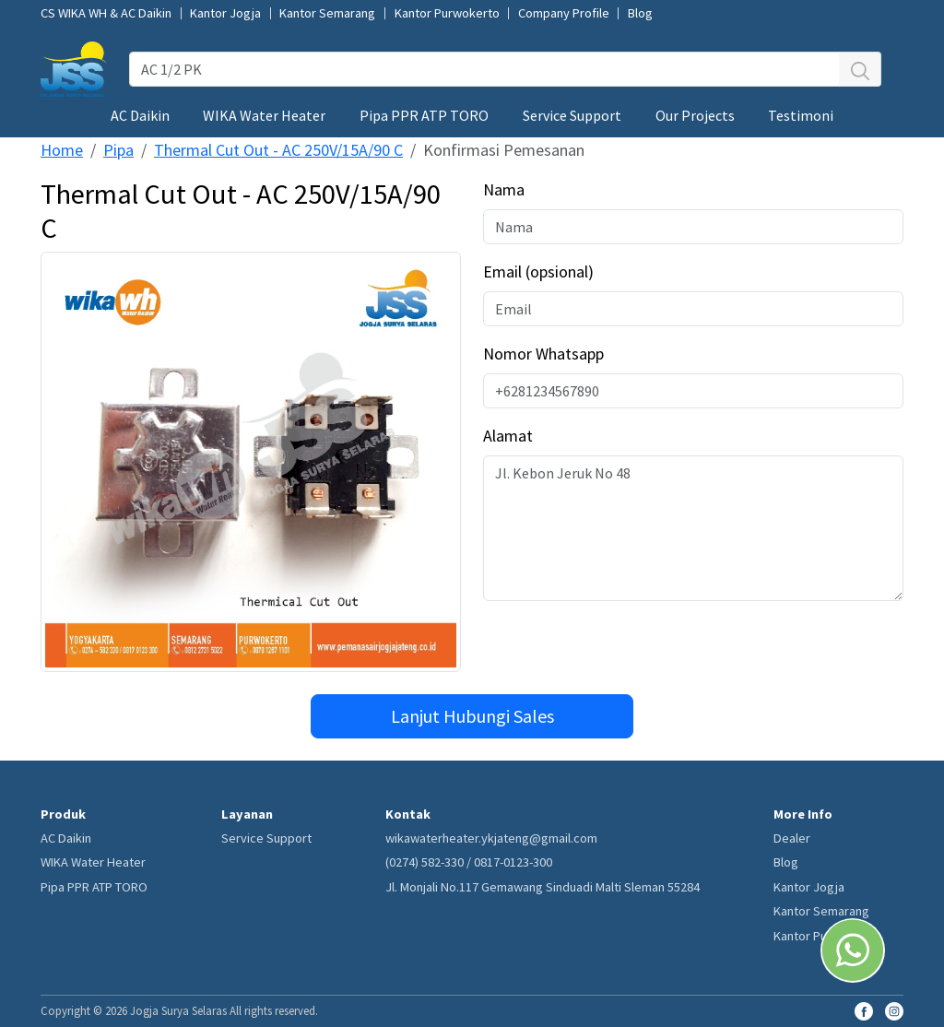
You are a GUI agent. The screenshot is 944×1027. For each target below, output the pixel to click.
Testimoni (800, 115)
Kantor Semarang (327, 13)
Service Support (572, 115)
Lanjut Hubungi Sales (472, 715)
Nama (504, 189)
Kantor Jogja (225, 13)
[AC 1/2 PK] (484, 69)
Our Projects (695, 115)
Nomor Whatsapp (543, 353)
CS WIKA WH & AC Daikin (106, 13)
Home (62, 149)
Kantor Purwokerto (447, 13)
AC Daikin (140, 115)
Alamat (508, 435)
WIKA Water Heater (264, 115)
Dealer (791, 838)
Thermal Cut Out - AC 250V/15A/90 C (278, 149)
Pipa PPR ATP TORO (424, 115)
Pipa (118, 149)
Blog (640, 13)
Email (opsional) (538, 271)
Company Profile (563, 13)
